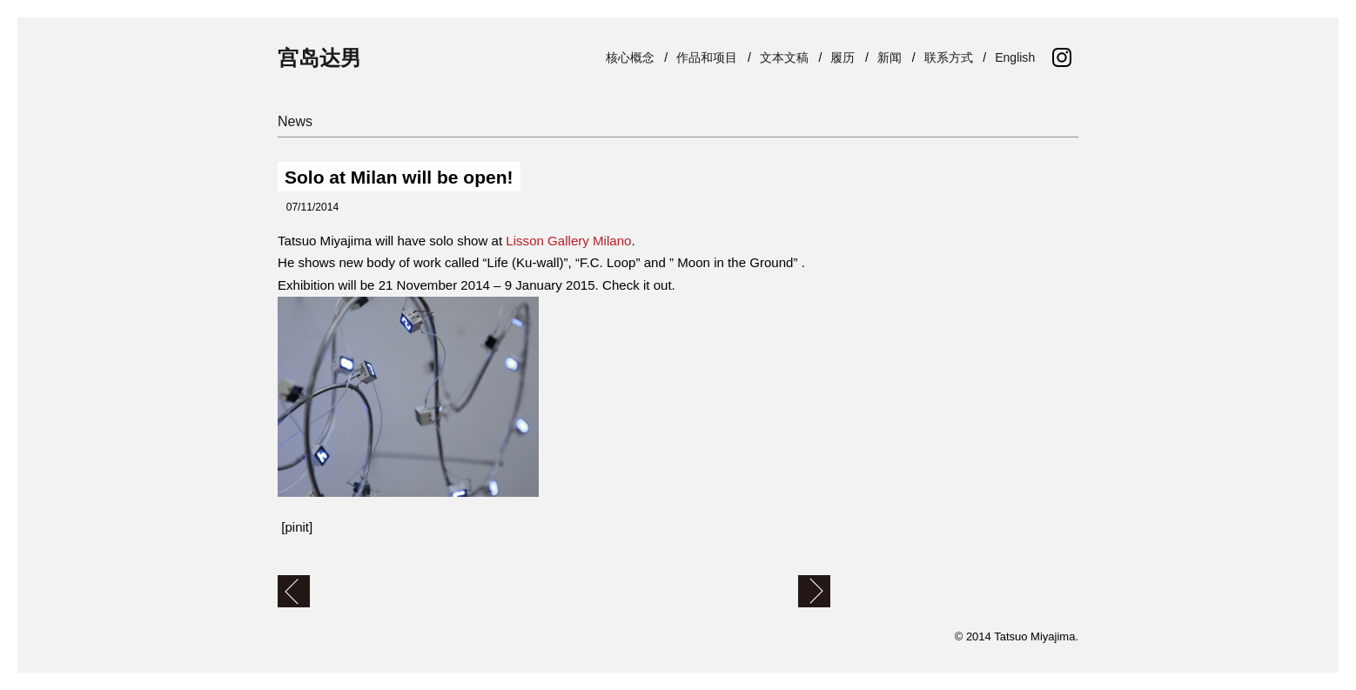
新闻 (893, 57)
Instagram (1061, 57)
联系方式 (952, 57)
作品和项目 (710, 57)
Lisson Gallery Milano (568, 240)
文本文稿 (788, 57)
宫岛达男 (319, 58)
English (1018, 57)
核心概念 (633, 57)
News (295, 121)
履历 (846, 57)
